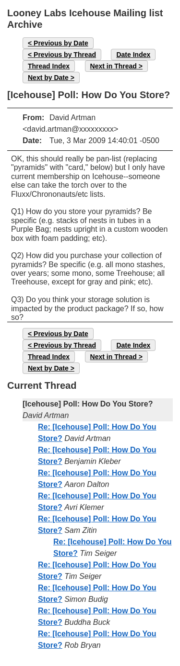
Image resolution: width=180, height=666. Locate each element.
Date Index (133, 54)
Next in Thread (113, 66)
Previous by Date (61, 43)
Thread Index (49, 66)
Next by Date (48, 77)
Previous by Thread (65, 54)
